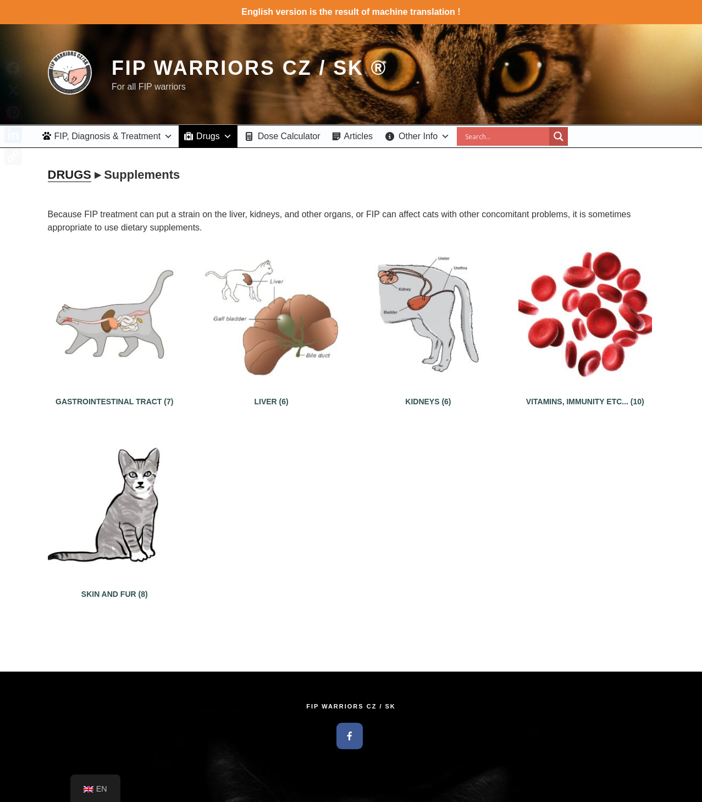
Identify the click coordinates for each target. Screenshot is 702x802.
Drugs (214, 136)
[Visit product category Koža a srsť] (114, 583)
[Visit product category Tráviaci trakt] (114, 390)
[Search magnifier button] (558, 136)
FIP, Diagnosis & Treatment (113, 136)
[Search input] (505, 136)
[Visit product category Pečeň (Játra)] (271, 390)
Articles (358, 136)
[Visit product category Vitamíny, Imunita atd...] (585, 390)
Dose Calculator (289, 136)
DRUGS (69, 175)
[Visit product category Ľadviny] (428, 390)
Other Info (424, 136)
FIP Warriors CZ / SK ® (249, 68)
